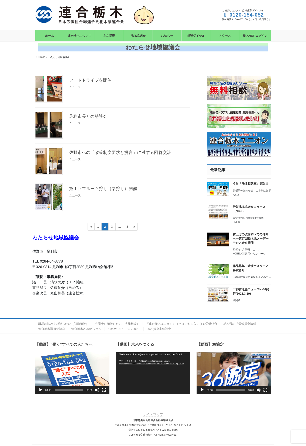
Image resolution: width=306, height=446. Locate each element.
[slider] (69, 390)
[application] (72, 373)
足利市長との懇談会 (88, 116)
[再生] (40, 390)
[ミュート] (97, 390)
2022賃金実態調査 (159, 329)
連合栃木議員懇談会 (51, 329)
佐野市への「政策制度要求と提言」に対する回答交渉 (120, 152)
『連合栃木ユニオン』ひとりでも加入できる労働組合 (181, 323)
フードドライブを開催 (90, 80)
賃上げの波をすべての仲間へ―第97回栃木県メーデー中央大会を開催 (251, 238)
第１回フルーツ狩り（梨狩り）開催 (103, 188)
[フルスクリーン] (104, 390)
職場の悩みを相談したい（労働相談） (63, 323)
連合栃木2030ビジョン (86, 329)
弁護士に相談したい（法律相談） (117, 323)
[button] (72, 373)
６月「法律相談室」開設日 (250, 183)
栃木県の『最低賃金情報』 (241, 323)
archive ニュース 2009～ (124, 329)
